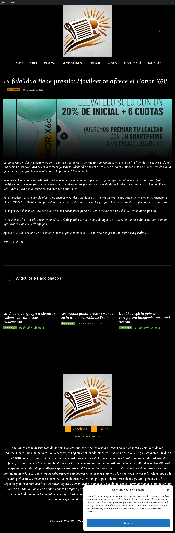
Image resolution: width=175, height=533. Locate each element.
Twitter (105, 429)
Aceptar (128, 523)
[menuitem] (3, 2)
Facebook (80, 429)
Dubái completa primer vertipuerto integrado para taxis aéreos (143, 317)
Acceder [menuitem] (11, 2)
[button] (168, 489)
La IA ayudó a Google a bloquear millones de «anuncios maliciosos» (29, 315)
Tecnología (13, 89)
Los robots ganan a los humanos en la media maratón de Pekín (85, 315)
